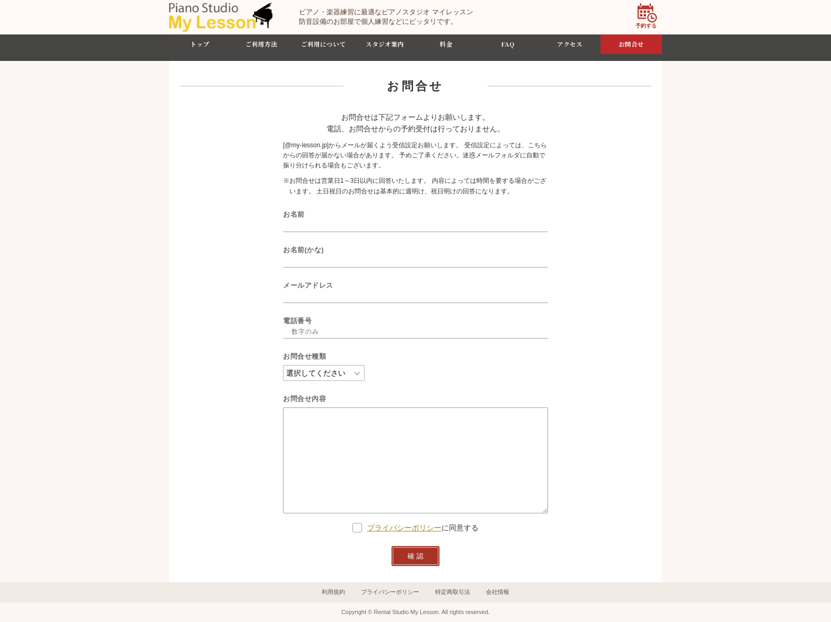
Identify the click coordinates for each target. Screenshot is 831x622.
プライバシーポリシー (404, 527)
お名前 (294, 214)
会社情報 (497, 592)
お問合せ (631, 47)
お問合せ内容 (304, 399)
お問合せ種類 (304, 356)
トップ (200, 47)
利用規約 (333, 592)
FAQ (508, 47)
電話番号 (297, 321)
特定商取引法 (452, 592)
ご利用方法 (261, 47)
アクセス (570, 47)
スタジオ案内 (385, 47)
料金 (446, 47)
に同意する (415, 527)
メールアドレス (308, 285)
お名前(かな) (303, 250)
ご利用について (323, 47)
